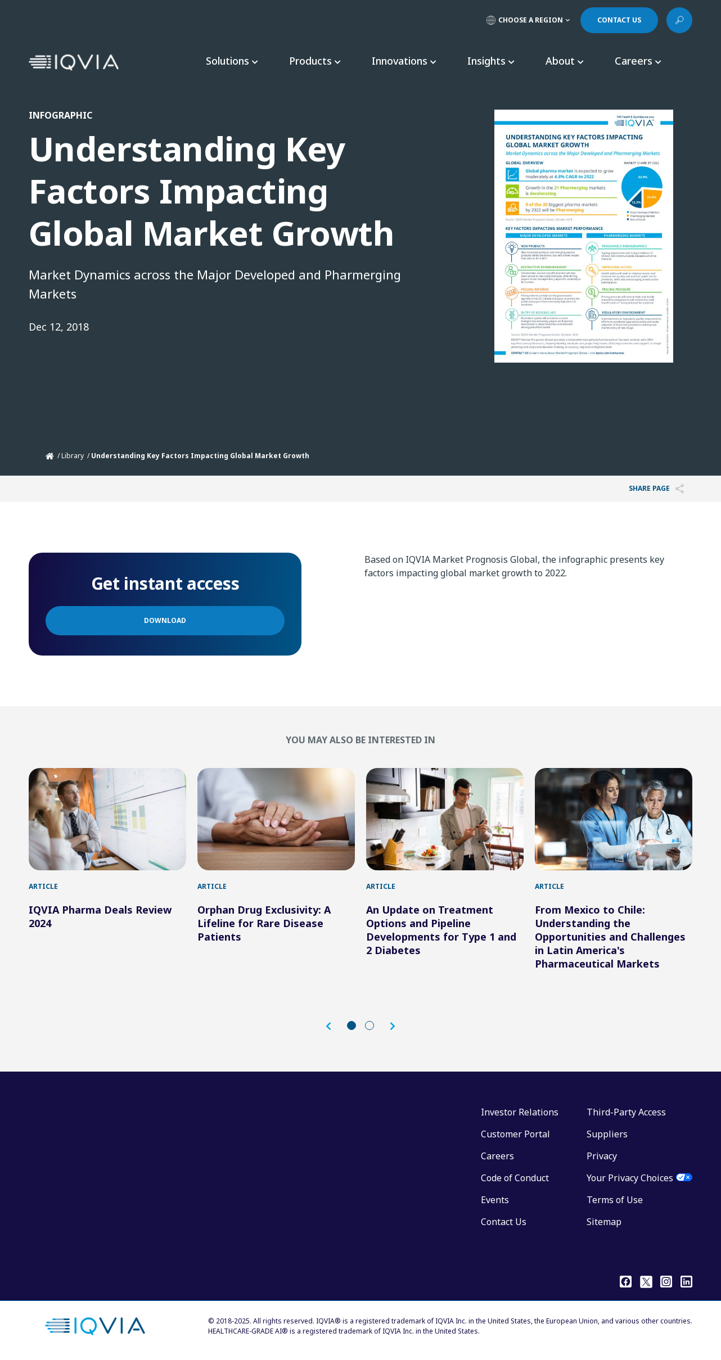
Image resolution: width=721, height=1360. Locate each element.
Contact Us (503, 1222)
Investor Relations (519, 1112)
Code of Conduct (515, 1178)
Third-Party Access (626, 1112)
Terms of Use (615, 1200)
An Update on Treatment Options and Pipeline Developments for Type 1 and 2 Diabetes (441, 930)
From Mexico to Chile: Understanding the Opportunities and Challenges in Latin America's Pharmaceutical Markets (610, 936)
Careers (497, 1156)
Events (495, 1200)
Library (72, 455)
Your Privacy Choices (630, 1178)
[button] (334, 1026)
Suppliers (607, 1134)
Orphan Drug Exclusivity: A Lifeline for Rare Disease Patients (264, 923)
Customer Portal (515, 1134)
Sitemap (604, 1222)
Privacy (602, 1156)
